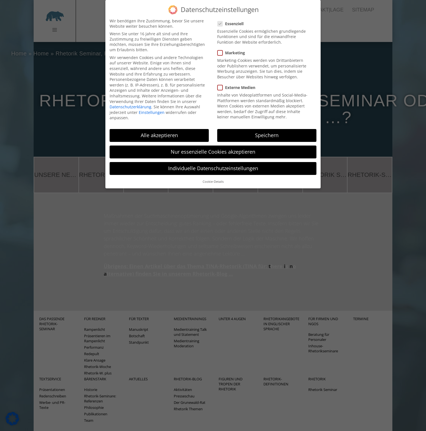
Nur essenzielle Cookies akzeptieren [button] (213, 145)
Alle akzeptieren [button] (159, 128)
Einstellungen (152, 106)
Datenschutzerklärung (130, 100)
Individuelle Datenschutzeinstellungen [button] (213, 161)
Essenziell (232, 17)
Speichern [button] (267, 128)
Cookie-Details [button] (213, 175)
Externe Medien (238, 81)
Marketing (233, 46)
